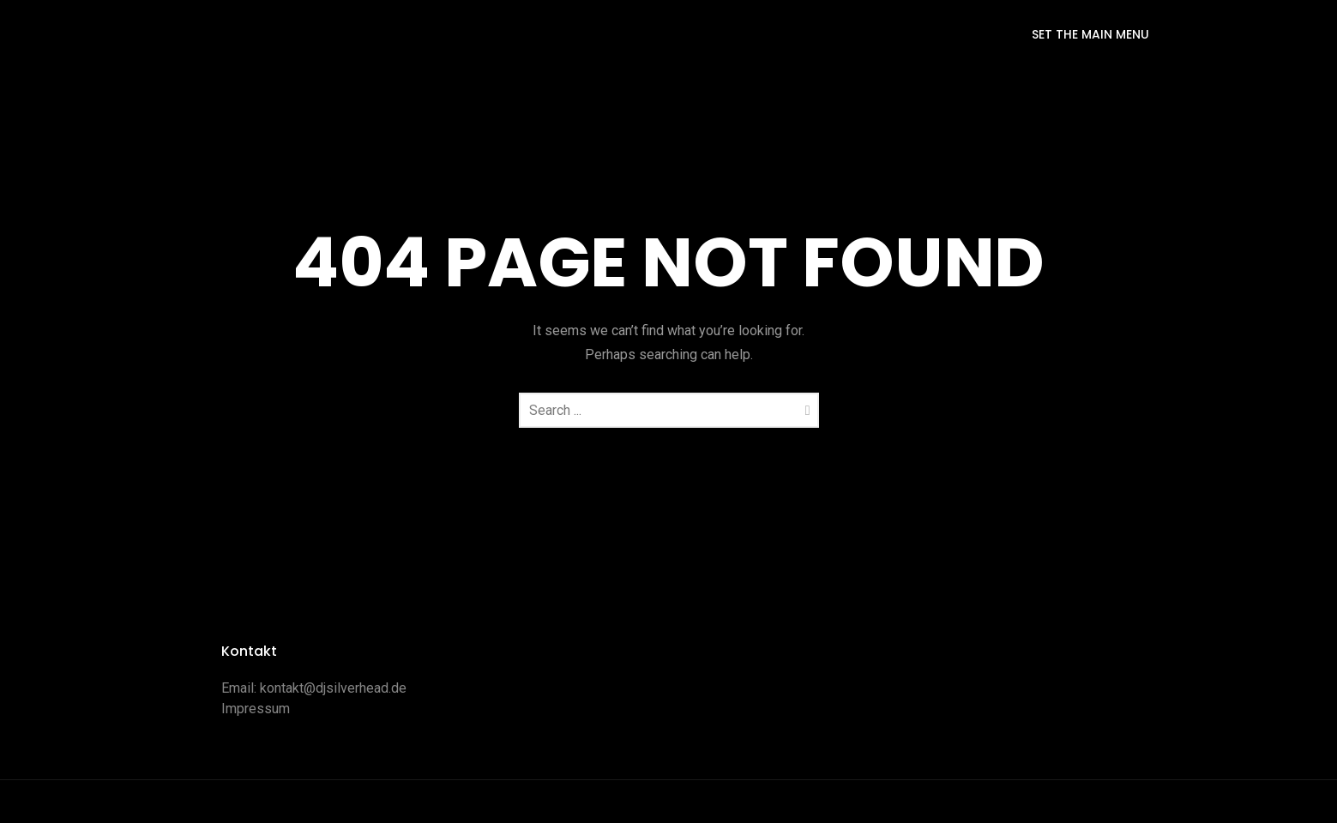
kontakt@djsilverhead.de (333, 688)
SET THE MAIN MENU (1090, 34)
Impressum (255, 708)
